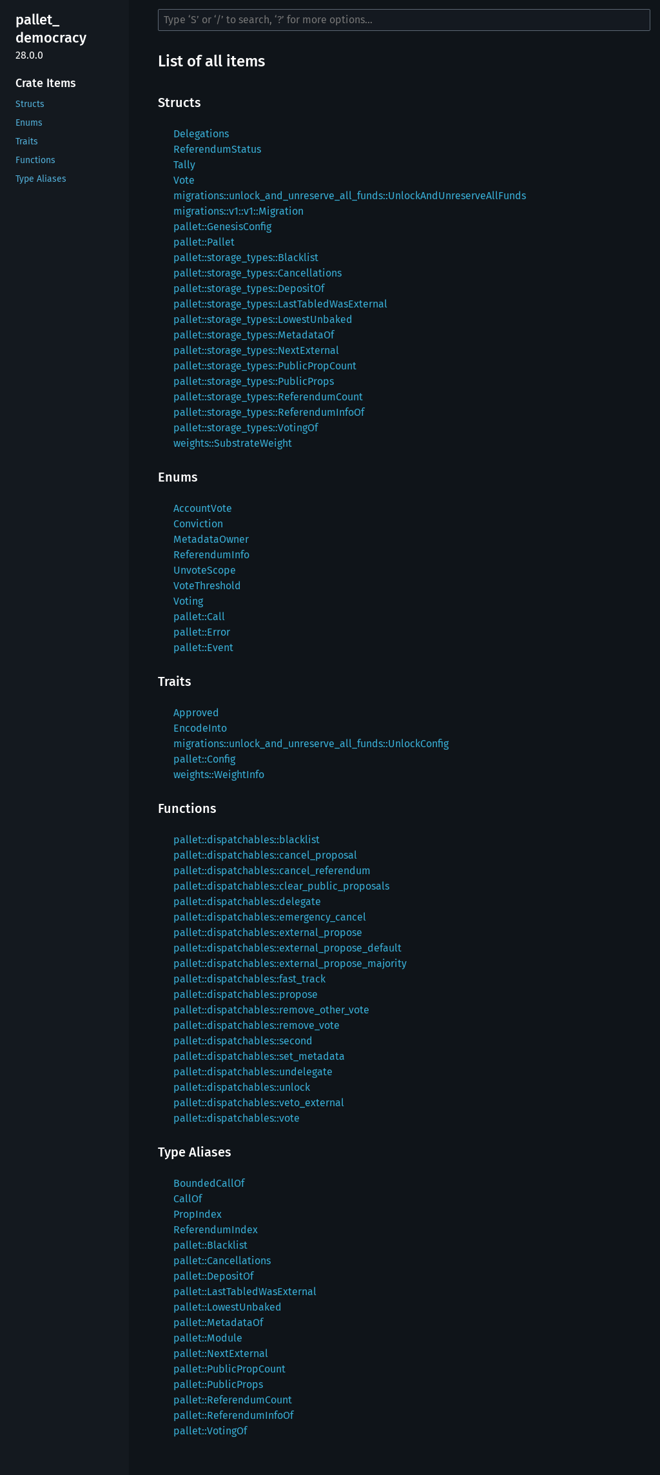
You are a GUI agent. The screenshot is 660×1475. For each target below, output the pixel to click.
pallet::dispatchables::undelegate (253, 1072)
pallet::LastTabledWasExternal (244, 1291)
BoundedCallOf (208, 1183)
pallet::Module (207, 1338)
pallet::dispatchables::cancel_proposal (265, 855)
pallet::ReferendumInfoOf (233, 1415)
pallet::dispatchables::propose (245, 994)
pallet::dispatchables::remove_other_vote (271, 1010)
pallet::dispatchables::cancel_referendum (272, 870)
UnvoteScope (204, 570)
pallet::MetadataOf (218, 1322)
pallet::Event (203, 647)
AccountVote (202, 508)
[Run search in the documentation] (404, 20)
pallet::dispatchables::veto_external (258, 1103)
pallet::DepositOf (213, 1276)
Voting (188, 601)
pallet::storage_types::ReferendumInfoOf (268, 412)
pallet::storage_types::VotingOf (245, 428)
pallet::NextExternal (220, 1353)
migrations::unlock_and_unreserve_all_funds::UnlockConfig (311, 744)
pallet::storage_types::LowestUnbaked (263, 319)
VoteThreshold (207, 586)
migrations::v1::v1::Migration (238, 211)
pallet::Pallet (204, 242)
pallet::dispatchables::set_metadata (259, 1056)
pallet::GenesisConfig (222, 226)
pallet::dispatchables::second (243, 1041)
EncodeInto (200, 728)
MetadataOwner (211, 539)
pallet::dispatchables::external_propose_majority (290, 963)
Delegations (201, 134)
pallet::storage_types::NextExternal (256, 350)
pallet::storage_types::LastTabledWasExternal (280, 304)
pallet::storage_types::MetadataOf (253, 335)
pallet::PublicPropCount (229, 1369)
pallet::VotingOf (210, 1431)
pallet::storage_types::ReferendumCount (268, 397)
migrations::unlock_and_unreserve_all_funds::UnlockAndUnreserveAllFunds (349, 196)
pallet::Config (204, 759)
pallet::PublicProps (218, 1384)
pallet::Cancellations (222, 1261)
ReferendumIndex (215, 1230)
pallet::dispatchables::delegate (247, 901)
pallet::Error (201, 632)
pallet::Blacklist (210, 1245)
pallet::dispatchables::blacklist (246, 840)
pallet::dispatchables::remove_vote (256, 1025)
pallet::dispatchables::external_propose (267, 932)
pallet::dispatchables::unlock (241, 1087)
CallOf (187, 1199)
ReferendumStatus (217, 149)
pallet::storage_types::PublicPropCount (264, 366)
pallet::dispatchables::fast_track (249, 979)
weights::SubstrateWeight (232, 443)
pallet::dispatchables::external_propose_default (287, 948)
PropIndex (197, 1214)
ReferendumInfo (211, 555)
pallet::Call (199, 617)
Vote (184, 180)
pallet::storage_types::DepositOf (248, 288)
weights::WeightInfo (218, 774)
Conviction (198, 524)
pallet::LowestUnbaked (227, 1307)
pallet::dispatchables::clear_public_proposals (281, 886)
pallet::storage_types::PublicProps (253, 381)
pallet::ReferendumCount (232, 1400)
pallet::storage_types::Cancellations (257, 273)
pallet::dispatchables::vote (236, 1118)
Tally (184, 165)
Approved (196, 713)
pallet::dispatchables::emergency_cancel (269, 917)
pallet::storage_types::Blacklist (245, 257)
